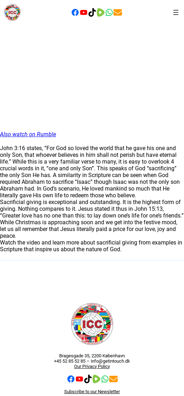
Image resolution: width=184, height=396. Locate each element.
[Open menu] (176, 12)
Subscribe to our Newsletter (92, 391)
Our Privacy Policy (92, 366)
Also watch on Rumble (28, 134)
